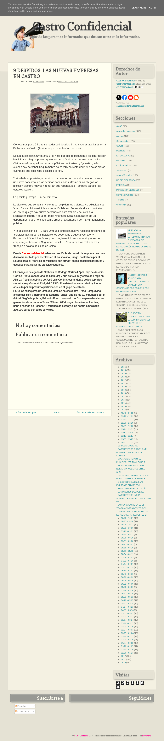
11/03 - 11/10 (127, 439)
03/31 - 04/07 (127, 613)
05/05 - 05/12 (127, 597)
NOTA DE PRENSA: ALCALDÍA (132, 488)
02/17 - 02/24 (127, 633)
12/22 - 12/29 (127, 416)
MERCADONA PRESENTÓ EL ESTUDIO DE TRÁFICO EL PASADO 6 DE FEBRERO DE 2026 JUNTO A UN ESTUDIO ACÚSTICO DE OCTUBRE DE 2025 (133, 240)
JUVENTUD (121, 170)
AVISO (119, 126)
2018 (123, 393)
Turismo (120, 200)
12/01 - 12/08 (127, 426)
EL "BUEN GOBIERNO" (128, 446)
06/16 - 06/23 (127, 577)
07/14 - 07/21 (127, 564)
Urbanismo (121, 205)
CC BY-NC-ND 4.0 (124, 87)
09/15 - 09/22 (127, 534)
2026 (123, 367)
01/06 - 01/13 (127, 653)
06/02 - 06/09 (127, 584)
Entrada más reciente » (90, 412)
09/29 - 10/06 (127, 528)
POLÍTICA (121, 185)
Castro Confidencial (82, 26)
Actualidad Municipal (125, 131)
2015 (123, 403)
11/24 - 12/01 (127, 429)
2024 (123, 373)
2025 (123, 370)
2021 (123, 383)
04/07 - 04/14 (127, 610)
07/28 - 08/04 (127, 557)
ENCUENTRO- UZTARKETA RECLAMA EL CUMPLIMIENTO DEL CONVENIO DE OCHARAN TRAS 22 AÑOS (133, 320)
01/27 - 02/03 (127, 643)
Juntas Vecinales (124, 175)
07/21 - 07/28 (127, 561)
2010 (123, 662)
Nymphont (146, 736)
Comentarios (22, 711)
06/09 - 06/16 (127, 580)
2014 (123, 406)
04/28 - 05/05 (127, 600)
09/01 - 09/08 (127, 541)
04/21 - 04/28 (127, 603)
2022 (123, 380)
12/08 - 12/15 (127, 423)
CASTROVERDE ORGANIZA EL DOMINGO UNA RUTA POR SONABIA (131, 452)
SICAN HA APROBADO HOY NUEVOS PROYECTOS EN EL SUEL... (130, 468)
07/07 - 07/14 (127, 567)
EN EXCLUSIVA (123, 156)
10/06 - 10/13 (127, 524)
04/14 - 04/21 (127, 607)
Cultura (119, 146)
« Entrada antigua (26, 412)
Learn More (139, 7)
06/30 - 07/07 (127, 570)
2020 (123, 386)
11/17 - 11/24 (127, 432)
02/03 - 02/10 (127, 639)
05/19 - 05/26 (127, 590)
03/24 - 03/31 (127, 617)
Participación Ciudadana (127, 190)
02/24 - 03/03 (127, 630)
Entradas (20, 706)
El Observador (38, 82)
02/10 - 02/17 (127, 636)
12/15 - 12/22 (127, 419)
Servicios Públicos (124, 195)
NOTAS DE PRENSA (126, 180)
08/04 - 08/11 (127, 554)
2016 (123, 400)
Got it (152, 7)
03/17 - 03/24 (127, 620)
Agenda (120, 136)
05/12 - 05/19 (127, 593)
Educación (121, 160)
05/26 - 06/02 (127, 587)
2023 (123, 377)
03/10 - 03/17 (127, 623)
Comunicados (122, 141)
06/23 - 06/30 (127, 574)
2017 (123, 396)
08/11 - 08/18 (127, 551)
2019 (123, 390)
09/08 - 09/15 (127, 538)
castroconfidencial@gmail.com (130, 106)
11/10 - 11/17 (127, 436)
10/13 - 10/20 (127, 521)
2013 (123, 409)
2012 (123, 656)
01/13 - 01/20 (127, 649)
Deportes (120, 151)
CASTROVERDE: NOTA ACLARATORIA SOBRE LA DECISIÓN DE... (133, 498)
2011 (123, 659)
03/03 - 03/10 (127, 626)
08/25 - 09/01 (127, 544)
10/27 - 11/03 (127, 442)
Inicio (56, 412)
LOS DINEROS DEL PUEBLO (131, 492)
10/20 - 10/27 (127, 518)
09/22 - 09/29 (127, 531)
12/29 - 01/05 (127, 413)
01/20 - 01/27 (127, 646)
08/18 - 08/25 (127, 548)
